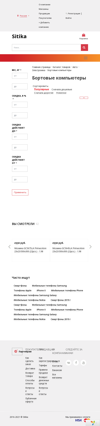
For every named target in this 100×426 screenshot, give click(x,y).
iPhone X (41, 290)
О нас (55, 361)
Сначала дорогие (43, 92)
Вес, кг (16, 70)
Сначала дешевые (62, 89)
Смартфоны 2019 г (61, 300)
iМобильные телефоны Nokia (29, 300)
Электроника (38, 70)
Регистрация (73, 13)
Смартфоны (20, 285)
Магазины (44, 9)
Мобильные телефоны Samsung (49, 285)
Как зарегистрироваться (49, 359)
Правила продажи (43, 371)
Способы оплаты (29, 382)
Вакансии (57, 370)
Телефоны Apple (22, 290)
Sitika (19, 36)
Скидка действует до (18, 127)
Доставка (30, 368)
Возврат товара (29, 374)
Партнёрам (20, 351)
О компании (44, 4)
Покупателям (45, 18)
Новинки (61, 92)
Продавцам (44, 13)
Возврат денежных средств (44, 380)
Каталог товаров (61, 67)
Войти (68, 18)
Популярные (41, 89)
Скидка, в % (19, 95)
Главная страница (41, 67)
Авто (75, 67)
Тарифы (43, 365)
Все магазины (57, 376)
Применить (20, 192)
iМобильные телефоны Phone (67, 290)
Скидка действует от (18, 159)
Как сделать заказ (29, 361)
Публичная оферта (30, 400)
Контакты (57, 365)
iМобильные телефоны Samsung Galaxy (35, 295)
